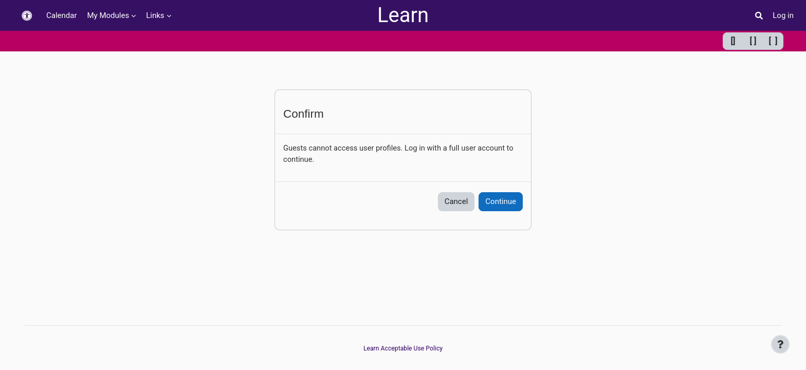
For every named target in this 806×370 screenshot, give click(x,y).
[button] (26, 16)
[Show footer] (780, 344)
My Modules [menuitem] (108, 15)
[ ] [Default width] (753, 41)
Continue (500, 202)
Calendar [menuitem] (61, 15)
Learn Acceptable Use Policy (403, 348)
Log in (783, 15)
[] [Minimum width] (733, 41)
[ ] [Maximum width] (773, 41)
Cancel (456, 202)
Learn (403, 15)
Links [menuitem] (155, 15)
